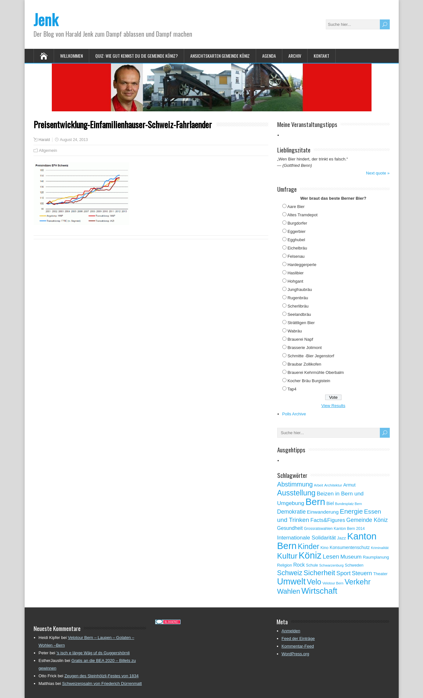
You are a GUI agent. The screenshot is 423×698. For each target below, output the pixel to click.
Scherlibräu (298, 306)
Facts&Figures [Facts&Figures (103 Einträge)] (327, 520)
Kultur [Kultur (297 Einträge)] (287, 556)
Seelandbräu (299, 314)
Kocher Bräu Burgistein (308, 380)
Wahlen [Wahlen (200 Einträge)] (288, 591)
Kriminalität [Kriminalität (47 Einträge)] (379, 548)
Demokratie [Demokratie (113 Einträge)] (291, 512)
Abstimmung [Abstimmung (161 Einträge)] (295, 484)
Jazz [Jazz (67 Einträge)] (341, 538)
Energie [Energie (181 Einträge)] (351, 511)
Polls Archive (294, 414)
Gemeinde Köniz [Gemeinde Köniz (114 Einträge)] (367, 520)
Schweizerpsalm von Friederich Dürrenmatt (102, 683)
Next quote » (378, 173)
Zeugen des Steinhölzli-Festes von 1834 (101, 675)
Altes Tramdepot (302, 214)
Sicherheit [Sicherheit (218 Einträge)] (319, 573)
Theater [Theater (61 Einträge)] (380, 573)
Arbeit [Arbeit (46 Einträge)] (318, 485)
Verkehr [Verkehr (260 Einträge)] (358, 582)
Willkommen (71, 55)
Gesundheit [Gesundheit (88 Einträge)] (290, 528)
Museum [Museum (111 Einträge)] (351, 556)
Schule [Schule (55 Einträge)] (312, 565)
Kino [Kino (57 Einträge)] (324, 548)
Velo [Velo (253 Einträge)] (314, 582)
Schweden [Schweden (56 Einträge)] (354, 565)
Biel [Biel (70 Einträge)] (330, 503)
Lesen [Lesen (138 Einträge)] (331, 556)
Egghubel (296, 239)
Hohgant (295, 281)
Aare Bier (295, 206)
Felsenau (295, 256)
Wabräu (294, 331)
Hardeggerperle (301, 264)
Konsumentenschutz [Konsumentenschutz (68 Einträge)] (350, 547)
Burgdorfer (297, 223)
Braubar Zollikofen (304, 364)
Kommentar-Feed (298, 646)
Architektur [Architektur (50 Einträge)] (333, 485)
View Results (333, 405)
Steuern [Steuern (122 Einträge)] (362, 573)
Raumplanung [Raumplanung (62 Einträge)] (376, 557)
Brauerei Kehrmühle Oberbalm (315, 372)
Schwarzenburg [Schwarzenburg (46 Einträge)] (331, 565)
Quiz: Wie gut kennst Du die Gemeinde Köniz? (136, 55)
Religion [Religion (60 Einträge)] (284, 565)
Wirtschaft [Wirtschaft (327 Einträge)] (319, 590)
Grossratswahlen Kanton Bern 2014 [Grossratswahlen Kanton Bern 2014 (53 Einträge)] (334, 528)
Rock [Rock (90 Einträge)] (299, 565)
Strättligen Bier (301, 322)
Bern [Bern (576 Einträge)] (315, 501)
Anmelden (291, 630)
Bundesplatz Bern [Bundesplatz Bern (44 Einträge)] (348, 504)
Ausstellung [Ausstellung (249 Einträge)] (296, 493)
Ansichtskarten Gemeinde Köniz (220, 55)
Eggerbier (296, 231)
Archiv (294, 55)
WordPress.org (295, 653)
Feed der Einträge (298, 638)
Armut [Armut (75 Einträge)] (349, 484)
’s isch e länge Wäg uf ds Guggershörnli (93, 652)
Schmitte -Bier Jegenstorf (310, 355)
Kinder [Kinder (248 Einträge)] (308, 546)
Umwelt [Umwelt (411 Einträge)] (291, 581)
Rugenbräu (297, 297)
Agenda (269, 55)
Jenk (46, 19)
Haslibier (295, 273)
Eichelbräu (297, 248)
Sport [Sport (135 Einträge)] (343, 573)
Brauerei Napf (300, 339)
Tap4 (291, 389)
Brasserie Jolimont (304, 347)
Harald (44, 139)
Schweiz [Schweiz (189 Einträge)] (289, 573)
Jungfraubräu (299, 289)
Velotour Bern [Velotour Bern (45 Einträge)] (332, 583)
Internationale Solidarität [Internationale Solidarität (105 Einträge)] (306, 538)
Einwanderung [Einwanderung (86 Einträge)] (323, 512)
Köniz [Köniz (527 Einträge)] (310, 555)
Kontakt (321, 55)
